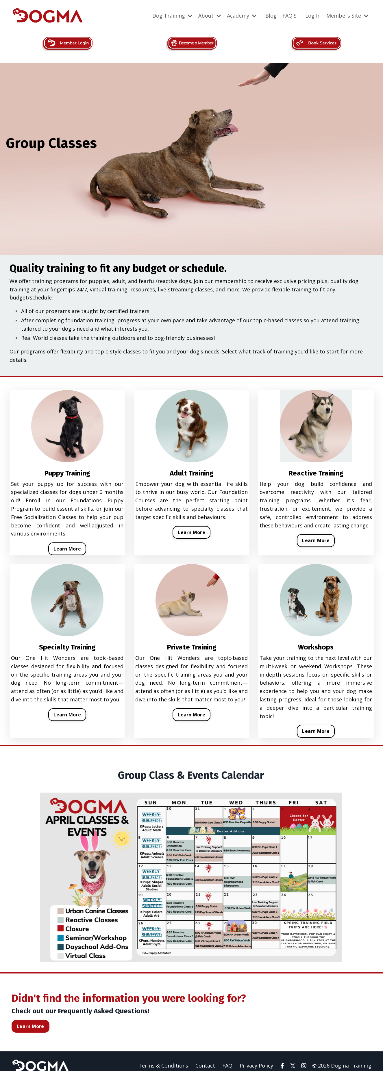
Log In (313, 15)
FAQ (227, 1056)
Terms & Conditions (163, 1056)
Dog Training (172, 15)
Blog (271, 15)
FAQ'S (289, 15)
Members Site (347, 15)
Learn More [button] (67, 549)
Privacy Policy (256, 1056)
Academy (242, 15)
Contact (205, 1056)
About (209, 15)
